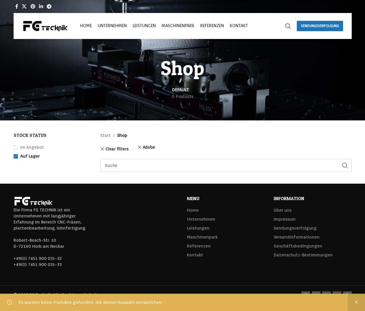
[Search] (288, 26)
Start (105, 135)
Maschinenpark (202, 237)
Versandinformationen (297, 237)
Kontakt (195, 255)
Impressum (285, 219)
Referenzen (199, 246)
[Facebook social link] (17, 6)
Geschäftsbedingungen (298, 246)
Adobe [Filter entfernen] (149, 147)
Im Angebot (32, 147)
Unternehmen (201, 219)
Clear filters (117, 149)
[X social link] (24, 6)
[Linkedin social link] (41, 6)
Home (193, 210)
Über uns (283, 210)
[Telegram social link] (49, 6)
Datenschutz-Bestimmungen (303, 255)
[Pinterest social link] (33, 6)
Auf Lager (30, 156)
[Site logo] (45, 25)
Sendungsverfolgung (320, 26)
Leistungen (198, 228)
